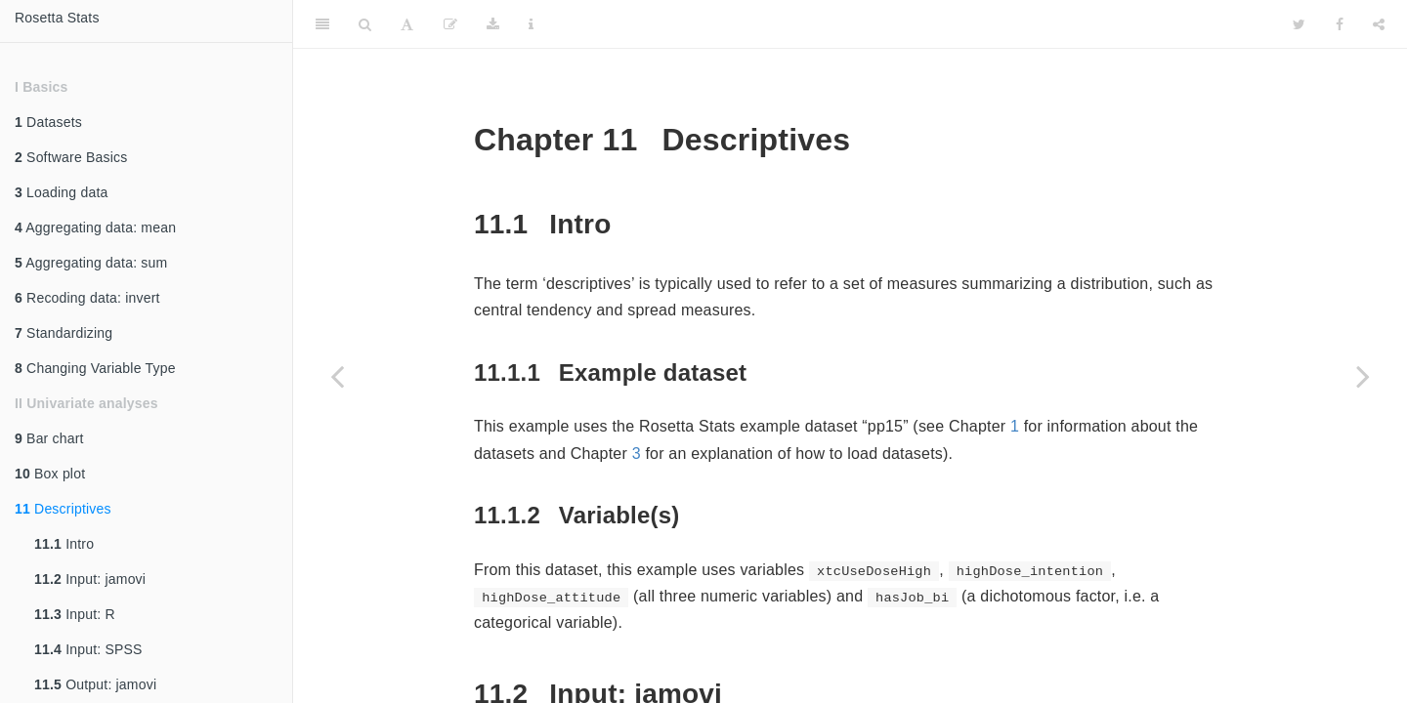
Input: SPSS (88, 649)
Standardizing (63, 333)
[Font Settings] (407, 24)
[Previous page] (337, 376)
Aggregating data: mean (95, 227)
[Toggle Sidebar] (322, 24)
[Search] (365, 24)
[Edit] (450, 24)
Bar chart (49, 438)
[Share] (1378, 24)
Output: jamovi (95, 684)
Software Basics (71, 157)
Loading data (61, 192)
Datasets (48, 122)
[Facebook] (1339, 24)
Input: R (74, 614)
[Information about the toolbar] (531, 24)
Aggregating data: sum (91, 262)
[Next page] (1363, 376)
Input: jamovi (90, 579)
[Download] (493, 24)
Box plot (50, 473)
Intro (64, 544)
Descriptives (63, 509)
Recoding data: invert (87, 298)
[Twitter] (1299, 24)
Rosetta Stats (57, 17)
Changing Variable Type (95, 368)
